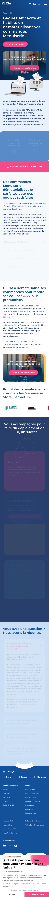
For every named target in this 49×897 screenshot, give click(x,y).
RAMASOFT (7, 797)
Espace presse (30, 813)
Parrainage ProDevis (32, 801)
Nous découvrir (31, 789)
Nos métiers (7, 825)
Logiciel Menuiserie (10, 785)
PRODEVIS (7, 789)
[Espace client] (30, 4)
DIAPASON (7, 793)
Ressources (29, 805)
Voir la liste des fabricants (34, 825)
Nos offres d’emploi (10, 833)
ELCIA (27, 785)
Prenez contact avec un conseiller (24, 167)
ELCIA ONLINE (8, 805)
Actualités (29, 809)
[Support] (39, 4)
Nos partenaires (31, 797)
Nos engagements (32, 793)
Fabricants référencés (33, 821)
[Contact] (34, 3)
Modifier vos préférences (24, 68)
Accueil (5, 13)
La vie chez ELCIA (9, 829)
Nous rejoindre (8, 821)
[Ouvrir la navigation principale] (46, 4)
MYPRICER (7, 801)
